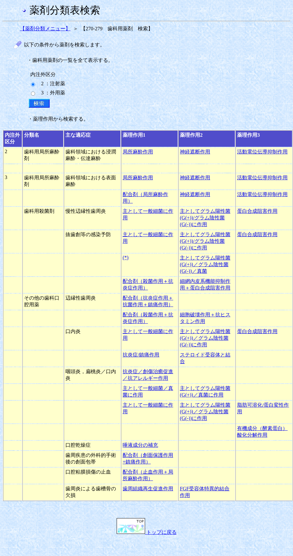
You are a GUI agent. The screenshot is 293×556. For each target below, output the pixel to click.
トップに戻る (147, 532)
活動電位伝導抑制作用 (262, 151)
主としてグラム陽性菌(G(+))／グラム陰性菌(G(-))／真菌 (205, 264)
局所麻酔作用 (138, 151)
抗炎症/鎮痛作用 (141, 354)
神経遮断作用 (195, 151)
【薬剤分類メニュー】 (45, 28)
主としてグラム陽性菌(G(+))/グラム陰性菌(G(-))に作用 (205, 217)
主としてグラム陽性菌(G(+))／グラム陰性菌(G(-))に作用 (205, 338)
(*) (126, 257)
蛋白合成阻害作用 (257, 211)
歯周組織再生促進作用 (148, 488)
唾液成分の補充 (140, 445)
